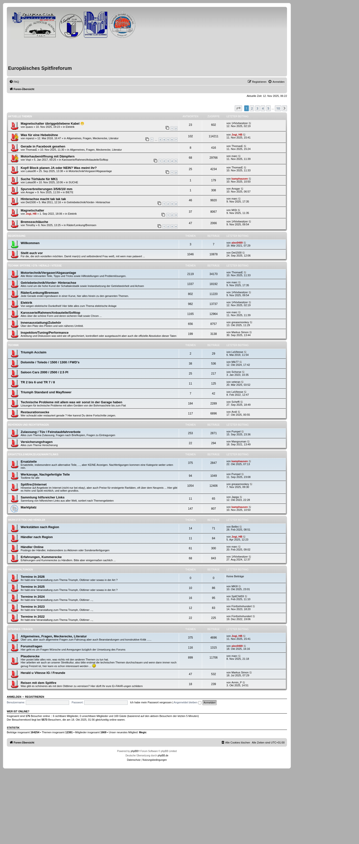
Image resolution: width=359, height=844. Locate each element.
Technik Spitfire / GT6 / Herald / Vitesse (35, 265)
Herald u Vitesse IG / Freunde (43, 673)
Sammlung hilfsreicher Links (42, 497)
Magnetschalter (32, 210)
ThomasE (31, 149)
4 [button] (263, 108)
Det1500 (31, 202)
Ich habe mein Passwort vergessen (151, 702)
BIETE (69, 192)
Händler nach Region (37, 537)
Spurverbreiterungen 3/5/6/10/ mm (46, 189)
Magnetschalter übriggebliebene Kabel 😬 (52, 123)
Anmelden (14, 696)
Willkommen (30, 243)
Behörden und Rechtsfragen (28, 424)
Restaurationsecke (35, 412)
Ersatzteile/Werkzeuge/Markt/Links (33, 454)
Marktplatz (28, 507)
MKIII (235, 586)
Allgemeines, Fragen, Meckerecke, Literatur (93, 138)
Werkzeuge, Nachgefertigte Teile (45, 474)
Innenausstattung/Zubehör (41, 322)
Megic (142, 732)
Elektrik (70, 126)
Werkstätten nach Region (40, 527)
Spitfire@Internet (34, 484)
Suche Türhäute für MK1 (39, 179)
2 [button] (252, 108)
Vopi (28, 159)
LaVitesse (237, 351)
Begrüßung (17, 236)
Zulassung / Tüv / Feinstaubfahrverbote (51, 432)
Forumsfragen (31, 646)
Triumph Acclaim (33, 352)
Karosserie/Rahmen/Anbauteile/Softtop (85, 159)
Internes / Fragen (20, 629)
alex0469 (237, 242)
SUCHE (73, 182)
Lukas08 (31, 171)
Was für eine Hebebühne (39, 135)
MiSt (234, 210)
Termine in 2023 (33, 606)
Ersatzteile (29, 461)
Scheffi (236, 401)
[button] (238, 108)
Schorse (236, 371)
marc (234, 156)
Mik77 (235, 361)
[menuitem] (14, 82)
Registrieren (34, 696)
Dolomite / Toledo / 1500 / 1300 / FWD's (50, 362)
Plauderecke (30, 656)
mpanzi (30, 138)
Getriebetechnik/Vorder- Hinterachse (88, 202)
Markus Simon (240, 332)
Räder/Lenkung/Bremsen (81, 225)
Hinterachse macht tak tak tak (43, 199)
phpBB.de (163, 755)
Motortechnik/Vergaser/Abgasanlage (90, 171)
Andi (234, 411)
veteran (236, 381)
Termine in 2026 (33, 576)
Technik (13, 345)
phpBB (134, 751)
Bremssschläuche (34, 222)
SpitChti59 (238, 596)
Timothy (30, 225)
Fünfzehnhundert (242, 606)
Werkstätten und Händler (26, 520)
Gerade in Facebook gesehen (43, 146)
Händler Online (32, 547)
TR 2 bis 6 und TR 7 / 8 (38, 382)
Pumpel (236, 431)
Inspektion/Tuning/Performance (45, 332)
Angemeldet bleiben (187, 702)
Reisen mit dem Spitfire (38, 683)
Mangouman (239, 441)
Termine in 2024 (33, 596)
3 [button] (257, 108)
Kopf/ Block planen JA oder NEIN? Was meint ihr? (59, 168)
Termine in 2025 (33, 586)
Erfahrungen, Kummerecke (41, 557)
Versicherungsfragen (37, 442)
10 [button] (278, 108)
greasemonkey (240, 322)
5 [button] (268, 108)
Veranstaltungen (20, 569)
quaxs (29, 126)
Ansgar (30, 192)
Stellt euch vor (32, 253)
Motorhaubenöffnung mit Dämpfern (47, 156)
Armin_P (237, 682)
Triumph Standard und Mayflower (46, 392)
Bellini (235, 526)
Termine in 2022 (33, 616)
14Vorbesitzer (240, 123)
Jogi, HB (237, 134)
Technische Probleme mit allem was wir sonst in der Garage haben (71, 402)
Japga (235, 496)
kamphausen (240, 178)
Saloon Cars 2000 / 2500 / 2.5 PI (44, 372)
